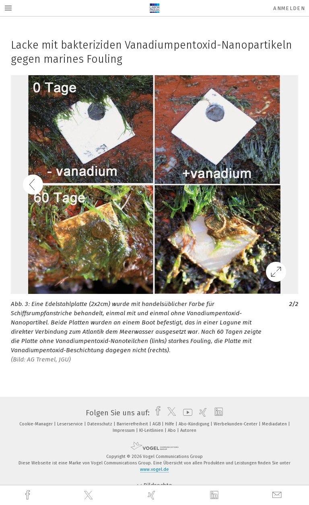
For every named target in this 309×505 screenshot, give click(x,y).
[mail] (278, 495)
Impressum (124, 430)
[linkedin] (215, 495)
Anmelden (289, 8)
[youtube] (185, 413)
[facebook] (28, 495)
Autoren (188, 430)
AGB (157, 424)
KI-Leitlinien (152, 430)
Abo (172, 430)
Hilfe (170, 424)
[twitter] (89, 495)
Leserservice (70, 424)
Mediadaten (275, 424)
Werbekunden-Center (236, 424)
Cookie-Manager (36, 424)
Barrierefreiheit (133, 424)
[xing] (152, 495)
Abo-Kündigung (194, 424)
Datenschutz (100, 424)
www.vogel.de (154, 469)
